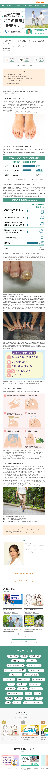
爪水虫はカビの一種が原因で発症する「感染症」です (18, 78)
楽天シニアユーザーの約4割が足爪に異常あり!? (17, 76)
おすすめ (17, 5)
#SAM (38, 693)
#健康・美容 (14, 46)
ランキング (9, 5)
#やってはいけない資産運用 (15, 670)
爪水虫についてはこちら (24, 580)
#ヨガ (11, 684)
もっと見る (24, 641)
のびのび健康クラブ (40, 5)
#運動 (34, 633)
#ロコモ (17, 703)
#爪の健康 (23, 46)
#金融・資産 (35, 656)
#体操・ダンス (18, 661)
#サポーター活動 (31, 675)
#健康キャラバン (34, 665)
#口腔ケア (21, 684)
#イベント (31, 661)
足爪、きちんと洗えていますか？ (13, 81)
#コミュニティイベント (33, 703)
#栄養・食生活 (23, 679)
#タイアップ (35, 612)
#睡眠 (9, 698)
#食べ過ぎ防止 (36, 689)
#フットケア (6, 46)
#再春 (28, 693)
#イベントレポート (15, 693)
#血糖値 (18, 698)
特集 (3, 5)
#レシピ (29, 698)
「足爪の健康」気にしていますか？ (14, 74)
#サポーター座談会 (36, 670)
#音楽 (39, 698)
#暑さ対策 (22, 689)
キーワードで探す (27, 5)
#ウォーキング (38, 679)
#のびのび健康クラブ (15, 665)
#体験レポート (16, 675)
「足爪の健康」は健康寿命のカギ (13, 83)
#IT (8, 703)
